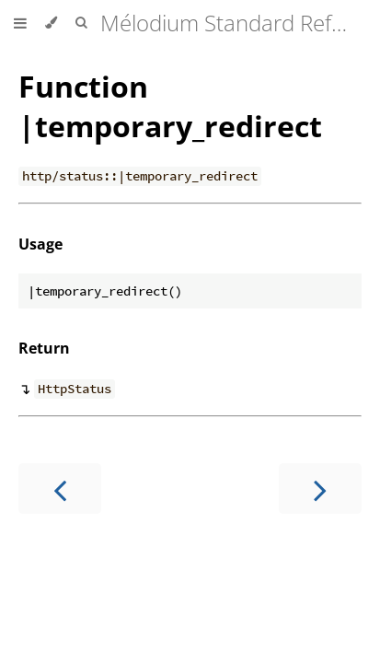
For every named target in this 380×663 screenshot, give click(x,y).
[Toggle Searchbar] (81, 23)
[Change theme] (51, 23)
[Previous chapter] (59, 488)
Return (44, 348)
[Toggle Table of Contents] (20, 23)
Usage (40, 244)
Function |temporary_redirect (170, 105)
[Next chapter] (320, 488)
